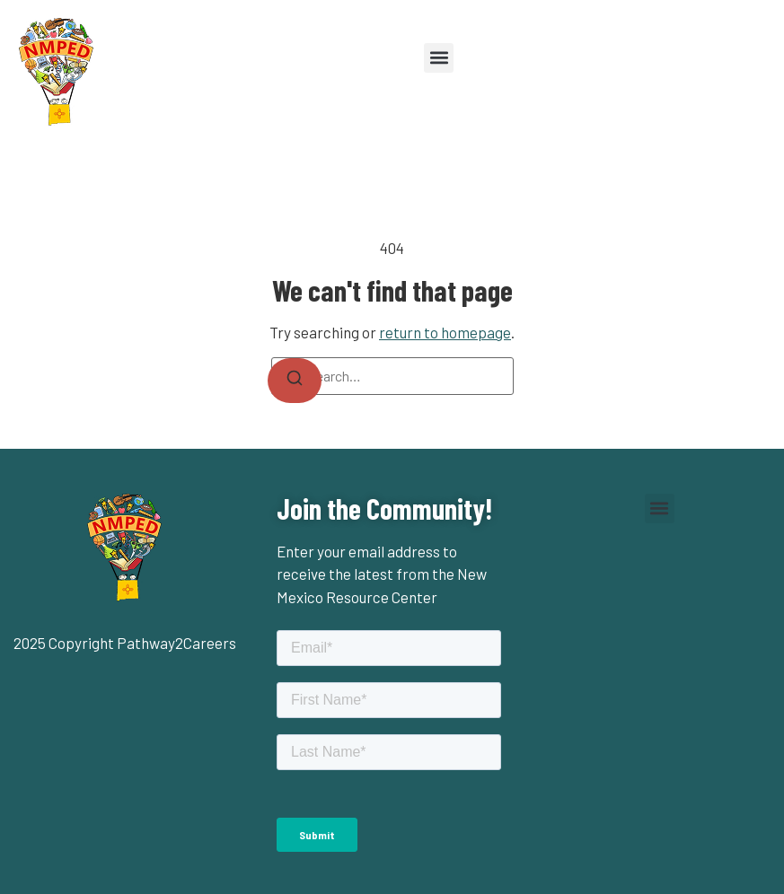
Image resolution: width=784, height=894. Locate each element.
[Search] (295, 380)
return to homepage (445, 332)
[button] (439, 58)
